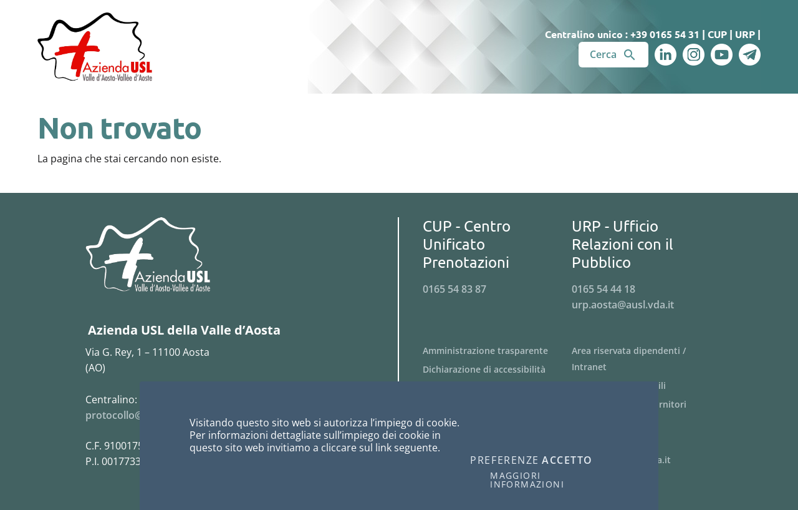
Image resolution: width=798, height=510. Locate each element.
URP (745, 34)
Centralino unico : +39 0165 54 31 (622, 34)
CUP (717, 34)
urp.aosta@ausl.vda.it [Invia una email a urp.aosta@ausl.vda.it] (623, 304)
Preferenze (504, 461)
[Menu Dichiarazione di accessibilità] (497, 369)
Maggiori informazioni (527, 480)
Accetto (567, 461)
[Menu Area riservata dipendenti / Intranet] (646, 359)
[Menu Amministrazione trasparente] (497, 351)
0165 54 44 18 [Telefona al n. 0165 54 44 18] (603, 289)
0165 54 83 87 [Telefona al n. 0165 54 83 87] (454, 289)
